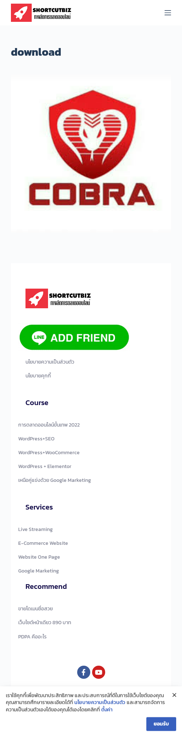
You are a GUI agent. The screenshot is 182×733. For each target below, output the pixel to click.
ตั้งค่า (106, 713)
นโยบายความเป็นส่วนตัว (99, 706)
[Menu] (168, 12)
